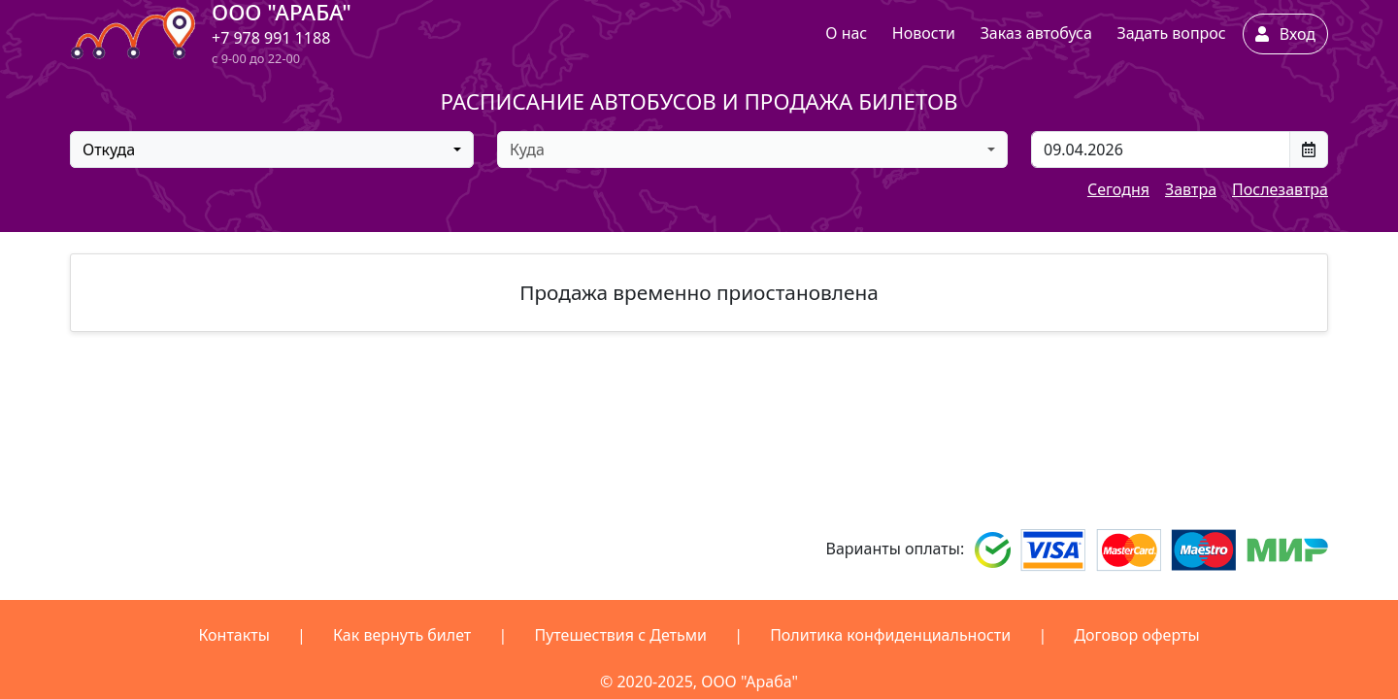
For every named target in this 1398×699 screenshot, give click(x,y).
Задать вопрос (1170, 33)
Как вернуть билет (402, 635)
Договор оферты (1136, 635)
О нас (846, 33)
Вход (1285, 34)
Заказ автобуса (1036, 33)
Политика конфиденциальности (890, 635)
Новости (923, 33)
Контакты (233, 635)
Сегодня (1118, 189)
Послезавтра (1280, 189)
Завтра (1190, 189)
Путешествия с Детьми (620, 635)
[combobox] (272, 149)
